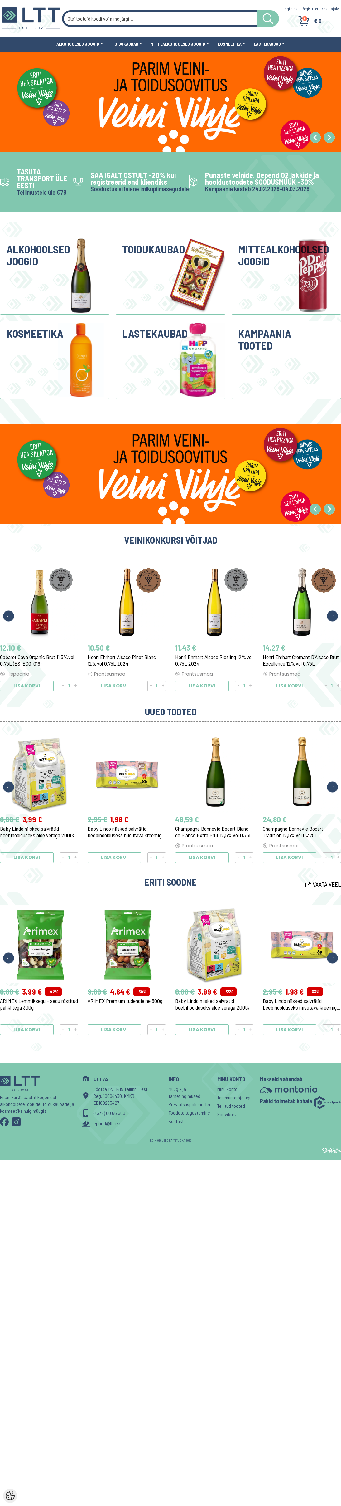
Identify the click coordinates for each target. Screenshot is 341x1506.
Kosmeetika (230, 43)
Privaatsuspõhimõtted (190, 1104)
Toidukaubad (125, 43)
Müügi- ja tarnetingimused (184, 1092)
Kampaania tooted (264, 339)
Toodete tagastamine (189, 1113)
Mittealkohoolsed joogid (178, 43)
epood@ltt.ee (107, 1123)
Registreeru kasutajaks (321, 8)
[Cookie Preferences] (10, 1496)
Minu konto (227, 1089)
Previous (8, 615)
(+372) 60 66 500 (109, 1113)
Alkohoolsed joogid (77, 43)
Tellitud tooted (231, 1106)
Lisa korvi (26, 685)
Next (332, 615)
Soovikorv (227, 1114)
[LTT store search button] (268, 18)
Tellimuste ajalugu (234, 1097)
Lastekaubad (267, 43)
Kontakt (176, 1121)
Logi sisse (291, 8)
